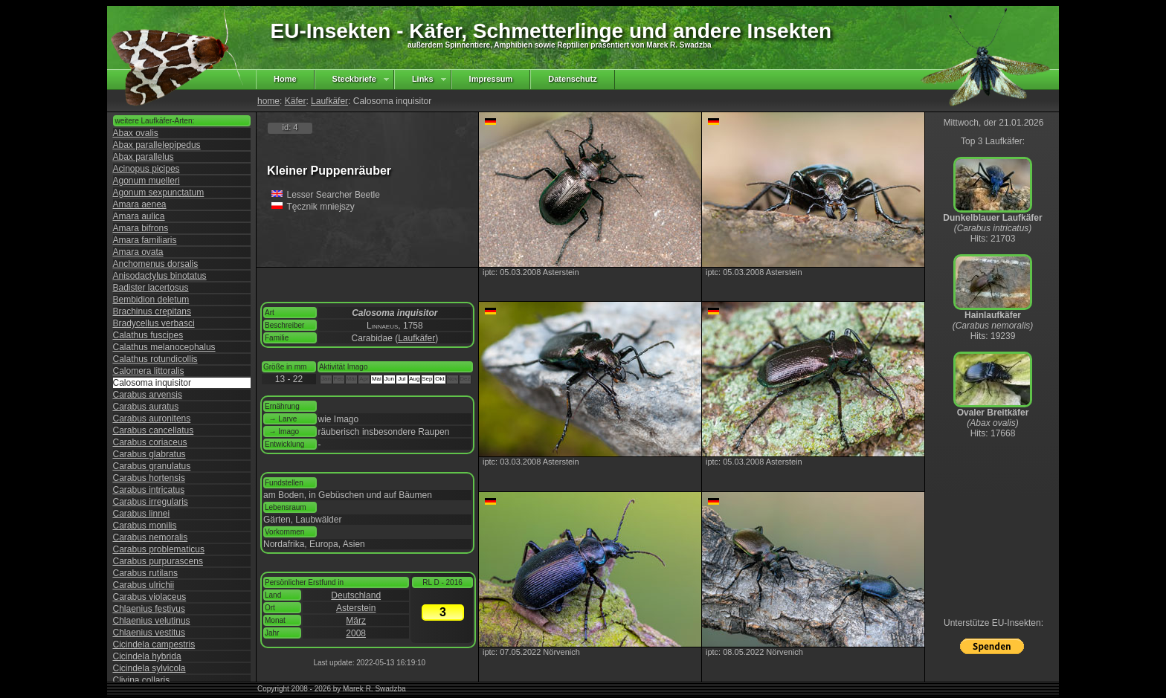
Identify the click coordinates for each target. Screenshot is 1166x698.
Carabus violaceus (150, 597)
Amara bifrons (141, 228)
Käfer (295, 101)
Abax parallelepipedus (157, 145)
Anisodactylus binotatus (160, 276)
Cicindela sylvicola (149, 668)
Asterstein (356, 608)
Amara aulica (139, 216)
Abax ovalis (135, 133)
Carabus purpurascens (158, 561)
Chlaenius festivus (149, 609)
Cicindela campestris (154, 644)
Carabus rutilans (145, 573)
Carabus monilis (145, 525)
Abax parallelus (143, 157)
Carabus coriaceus (150, 442)
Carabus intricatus (149, 490)
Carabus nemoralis (150, 537)
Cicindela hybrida (147, 656)
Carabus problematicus (158, 549)
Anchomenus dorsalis (156, 264)
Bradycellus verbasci (154, 323)
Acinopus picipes (146, 169)
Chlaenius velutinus (151, 620)
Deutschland (356, 595)
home (268, 101)
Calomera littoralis (148, 371)
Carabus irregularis (150, 502)
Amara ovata (138, 252)
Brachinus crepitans (152, 311)
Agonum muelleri (146, 180)
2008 (356, 633)
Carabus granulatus (152, 466)
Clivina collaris (141, 680)
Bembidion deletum (151, 299)
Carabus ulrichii (144, 585)
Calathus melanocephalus (164, 347)
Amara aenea (140, 204)
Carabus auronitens (152, 418)
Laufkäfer (329, 101)
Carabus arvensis (147, 395)
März (356, 620)
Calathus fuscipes (148, 335)
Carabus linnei (141, 513)
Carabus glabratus (149, 454)
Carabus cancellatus (153, 430)
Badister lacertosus (151, 287)
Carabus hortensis (149, 478)
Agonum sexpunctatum (158, 192)
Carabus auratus (146, 406)
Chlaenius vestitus (149, 632)
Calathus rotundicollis (155, 359)
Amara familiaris (145, 240)
